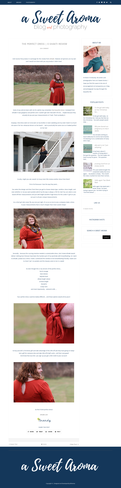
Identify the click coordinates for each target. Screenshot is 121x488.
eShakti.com (44, 414)
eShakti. (52, 58)
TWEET (39, 431)
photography (30, 2)
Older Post (74, 444)
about (10, 2)
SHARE (31, 431)
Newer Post (13, 444)
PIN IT (57, 431)
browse (18, 2)
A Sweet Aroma (88, 209)
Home (44, 444)
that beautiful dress (58, 110)
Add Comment (44, 48)
